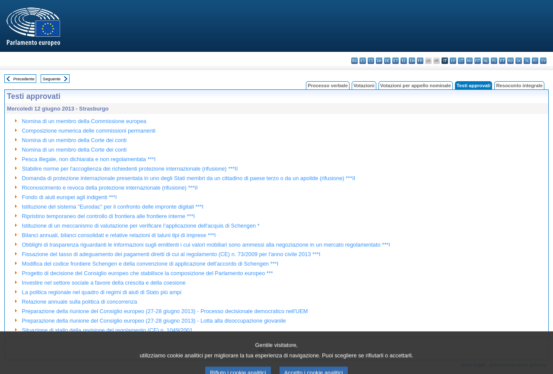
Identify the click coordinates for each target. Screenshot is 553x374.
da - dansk (379, 60)
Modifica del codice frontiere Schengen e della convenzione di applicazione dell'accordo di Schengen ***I (150, 263)
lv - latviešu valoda (453, 60)
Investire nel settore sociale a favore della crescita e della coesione (104, 282)
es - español (362, 60)
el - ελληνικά (403, 60)
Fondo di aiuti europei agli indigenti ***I (69, 197)
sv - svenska (543, 60)
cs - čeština (371, 60)
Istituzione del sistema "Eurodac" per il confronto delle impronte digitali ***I (112, 206)
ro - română (510, 60)
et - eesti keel (395, 60)
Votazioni (364, 85)
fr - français (420, 60)
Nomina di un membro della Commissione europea (84, 121)
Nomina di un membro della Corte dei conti (74, 140)
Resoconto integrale (519, 85)
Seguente (51, 78)
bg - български (354, 60)
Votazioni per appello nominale (415, 85)
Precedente (24, 78)
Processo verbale (328, 85)
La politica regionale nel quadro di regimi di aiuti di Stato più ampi (101, 292)
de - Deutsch (387, 60)
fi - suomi (535, 60)
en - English (412, 60)
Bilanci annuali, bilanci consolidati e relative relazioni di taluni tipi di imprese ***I (119, 235)
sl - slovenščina (527, 60)
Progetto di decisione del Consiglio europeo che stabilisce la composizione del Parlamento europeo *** (147, 273)
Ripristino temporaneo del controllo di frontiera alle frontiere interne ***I (108, 216)
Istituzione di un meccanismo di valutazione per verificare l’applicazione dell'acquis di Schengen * (141, 225)
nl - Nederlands (486, 60)
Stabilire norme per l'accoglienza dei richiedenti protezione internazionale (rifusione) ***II (130, 168)
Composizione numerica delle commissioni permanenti (89, 130)
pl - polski (494, 60)
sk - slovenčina (518, 60)
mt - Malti (477, 60)
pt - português (502, 60)
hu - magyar (469, 60)
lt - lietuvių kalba (461, 60)
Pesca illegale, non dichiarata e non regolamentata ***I (89, 159)
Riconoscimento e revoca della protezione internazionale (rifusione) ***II (110, 187)
